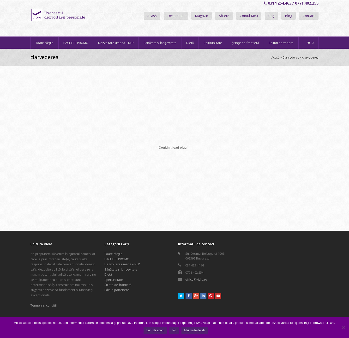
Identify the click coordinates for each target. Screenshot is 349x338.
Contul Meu (249, 15)
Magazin (201, 15)
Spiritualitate (113, 280)
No (174, 330)
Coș (271, 15)
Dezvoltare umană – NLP (122, 264)
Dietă (108, 274)
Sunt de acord (155, 330)
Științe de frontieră (118, 285)
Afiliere (224, 15)
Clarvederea (291, 57)
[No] (343, 327)
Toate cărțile (113, 254)
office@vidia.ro (196, 279)
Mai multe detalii (194, 330)
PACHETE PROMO (116, 259)
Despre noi (175, 15)
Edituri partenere (116, 290)
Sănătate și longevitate (120, 269)
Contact (309, 15)
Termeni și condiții (43, 305)
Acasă (152, 15)
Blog (288, 15)
